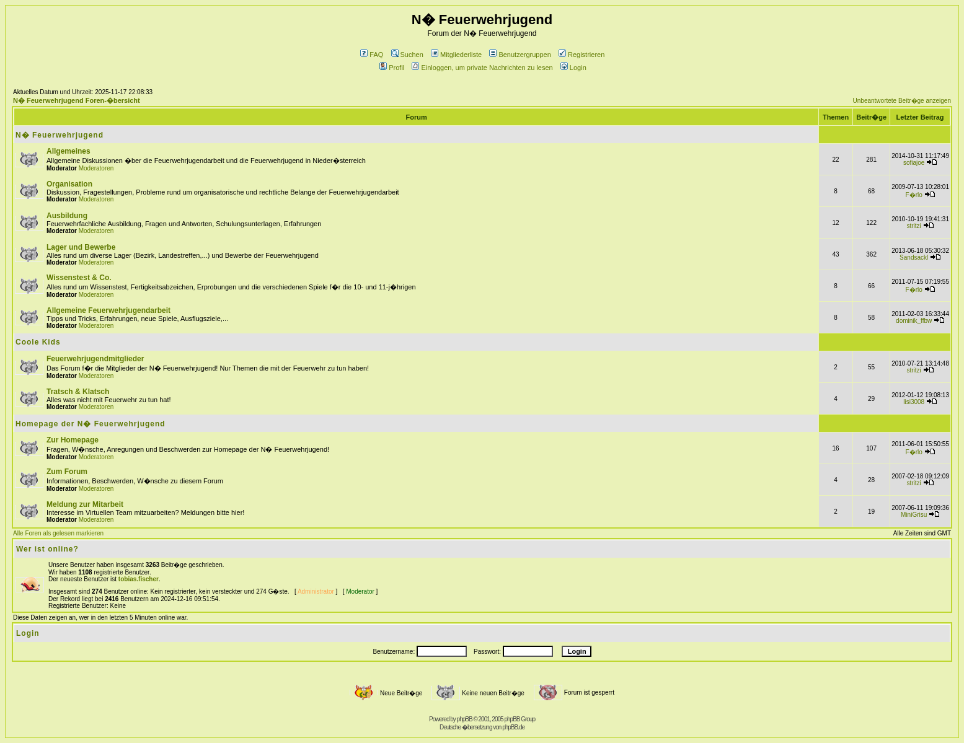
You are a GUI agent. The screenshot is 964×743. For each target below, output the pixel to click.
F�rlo (914, 194)
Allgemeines (68, 151)
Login (573, 67)
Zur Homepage (72, 440)
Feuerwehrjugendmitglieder (95, 358)
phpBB (464, 719)
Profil (391, 67)
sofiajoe (913, 162)
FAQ (371, 54)
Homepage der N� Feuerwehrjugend (90, 424)
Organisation (69, 184)
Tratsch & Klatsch (77, 391)
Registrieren (581, 54)
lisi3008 (913, 401)
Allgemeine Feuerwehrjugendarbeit (108, 310)
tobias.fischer (138, 579)
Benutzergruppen (520, 54)
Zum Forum (66, 471)
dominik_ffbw (914, 320)
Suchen (407, 54)
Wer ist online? (47, 549)
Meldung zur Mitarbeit (84, 504)
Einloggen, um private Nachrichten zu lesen (482, 67)
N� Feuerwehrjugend (59, 135)
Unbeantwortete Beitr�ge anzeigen (902, 100)
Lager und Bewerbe (80, 247)
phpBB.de (513, 727)
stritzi (914, 225)
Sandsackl (914, 257)
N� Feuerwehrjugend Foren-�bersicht (76, 100)
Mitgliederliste (456, 54)
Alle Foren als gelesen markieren (58, 533)
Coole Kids (38, 342)
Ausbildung (66, 215)
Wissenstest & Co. (79, 277)
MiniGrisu (914, 514)
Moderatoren (96, 168)
